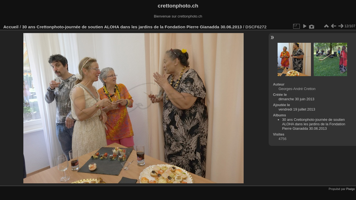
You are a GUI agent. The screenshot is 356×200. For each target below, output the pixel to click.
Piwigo (350, 189)
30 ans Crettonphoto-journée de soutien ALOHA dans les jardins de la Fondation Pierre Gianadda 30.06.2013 (132, 26)
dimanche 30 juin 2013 (296, 99)
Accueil (11, 26)
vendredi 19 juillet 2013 (296, 109)
